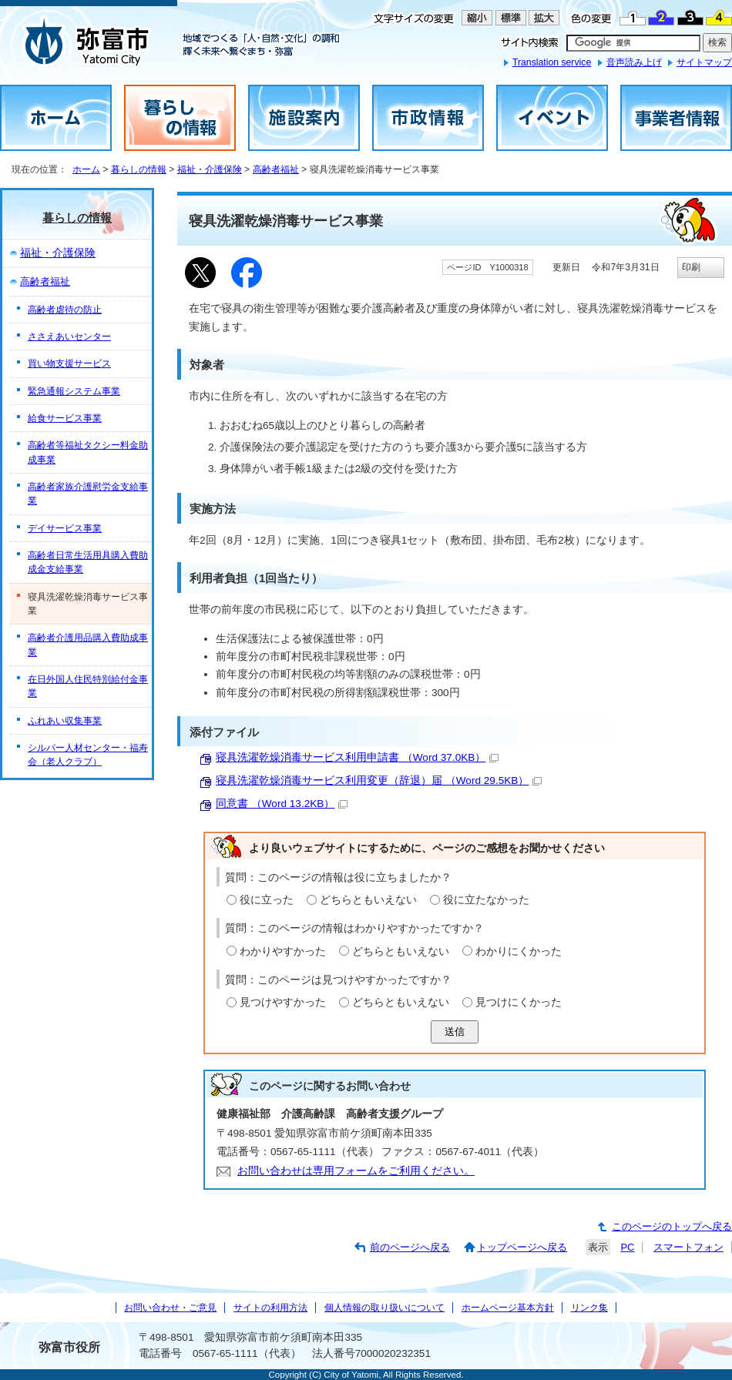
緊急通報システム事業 (74, 391)
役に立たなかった (486, 900)
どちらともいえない (368, 900)
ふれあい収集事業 (65, 720)
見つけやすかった (283, 1002)
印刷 (691, 267)
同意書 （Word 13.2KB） (282, 803)
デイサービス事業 (65, 528)
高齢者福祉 (276, 169)
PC (627, 1247)
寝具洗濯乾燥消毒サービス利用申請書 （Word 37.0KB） (357, 757)
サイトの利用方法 (270, 1307)
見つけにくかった (518, 1002)
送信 (455, 1031)
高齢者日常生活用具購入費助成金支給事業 (88, 562)
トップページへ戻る (522, 1247)
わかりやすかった (283, 951)
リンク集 (589, 1307)
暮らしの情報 (138, 169)
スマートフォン (688, 1247)
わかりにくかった (518, 951)
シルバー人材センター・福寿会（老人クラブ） (88, 754)
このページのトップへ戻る (672, 1226)
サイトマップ (704, 62)
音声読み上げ (634, 62)
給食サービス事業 (65, 418)
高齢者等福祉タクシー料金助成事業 (88, 452)
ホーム (86, 169)
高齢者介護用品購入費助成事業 (88, 644)
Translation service (551, 62)
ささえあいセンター (69, 336)
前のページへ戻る (410, 1247)
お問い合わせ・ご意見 (170, 1307)
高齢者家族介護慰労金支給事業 (88, 493)
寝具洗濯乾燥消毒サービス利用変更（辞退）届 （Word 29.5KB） (379, 780)
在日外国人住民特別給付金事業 (88, 686)
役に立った (267, 900)
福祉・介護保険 (209, 169)
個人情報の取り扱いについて (384, 1307)
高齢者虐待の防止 (65, 309)
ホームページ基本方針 (508, 1307)
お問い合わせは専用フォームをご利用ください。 (356, 1171)
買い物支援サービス (69, 363)
